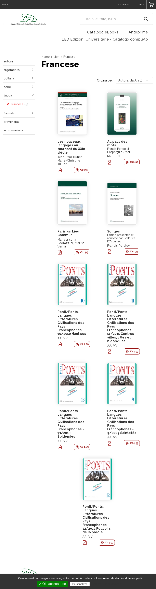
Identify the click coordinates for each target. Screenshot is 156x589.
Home (45, 56)
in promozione (13, 130)
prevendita (11, 121)
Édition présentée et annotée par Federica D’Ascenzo (121, 238)
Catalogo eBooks (102, 32)
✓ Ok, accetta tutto (52, 584)
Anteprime (138, 32)
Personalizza (79, 584)
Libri (56, 56)
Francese (69, 56)
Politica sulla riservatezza (108, 584)
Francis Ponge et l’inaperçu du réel (118, 150)
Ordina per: (105, 80)
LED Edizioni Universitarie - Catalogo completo (105, 39)
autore (8, 61)
